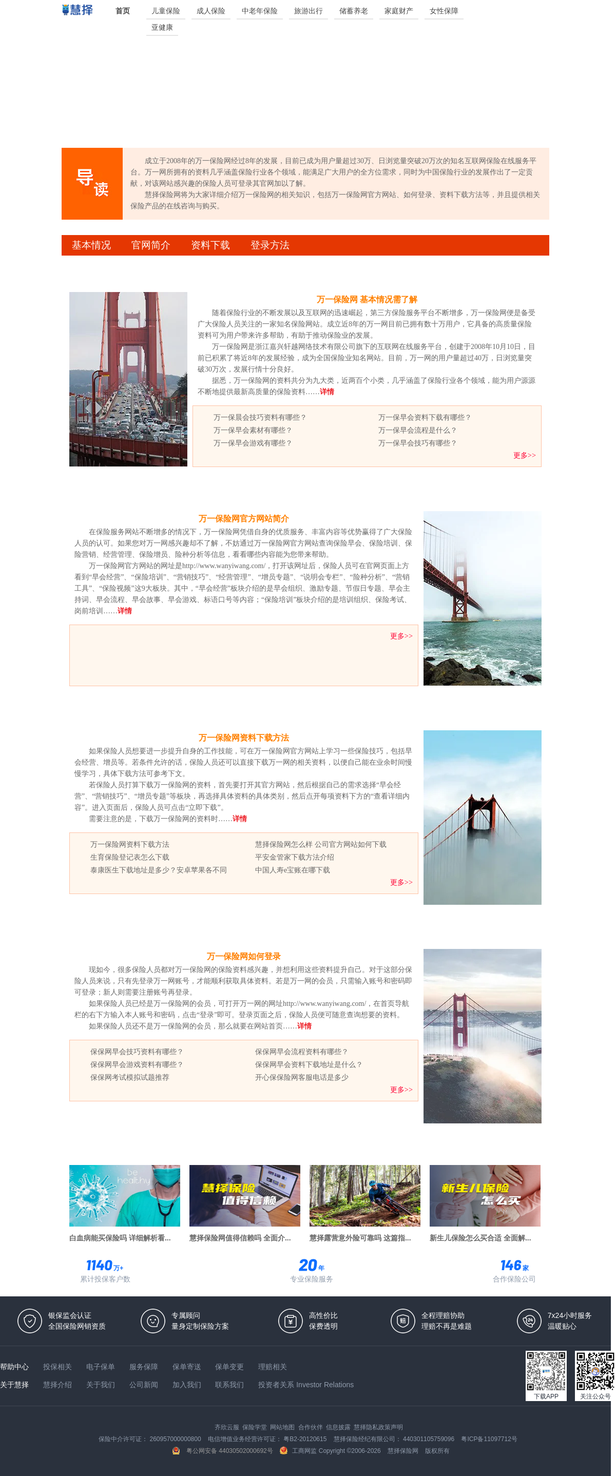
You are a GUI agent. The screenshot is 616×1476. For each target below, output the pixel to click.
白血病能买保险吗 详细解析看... (120, 1238)
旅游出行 (308, 11)
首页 (123, 11)
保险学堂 (255, 1427)
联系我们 (230, 1385)
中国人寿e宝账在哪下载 (292, 870)
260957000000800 (175, 1439)
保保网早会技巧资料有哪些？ (137, 1051)
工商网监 (299, 1450)
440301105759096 (429, 1439)
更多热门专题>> (519, 1149)
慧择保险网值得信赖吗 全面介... (240, 1238)
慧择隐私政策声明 (378, 1427)
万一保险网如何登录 (244, 956)
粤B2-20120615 (305, 1439)
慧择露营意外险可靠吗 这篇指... (360, 1238)
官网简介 (150, 245)
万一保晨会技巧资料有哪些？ (260, 417)
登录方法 (270, 245)
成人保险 (211, 11)
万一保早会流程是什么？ (417, 430)
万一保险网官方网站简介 (244, 518)
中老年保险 (260, 11)
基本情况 (91, 245)
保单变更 (230, 1367)
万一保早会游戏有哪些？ (253, 443)
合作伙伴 (311, 1427)
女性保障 (444, 11)
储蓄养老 (353, 11)
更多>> (524, 455)
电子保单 (101, 1367)
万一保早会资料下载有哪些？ (425, 417)
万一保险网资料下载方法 (244, 737)
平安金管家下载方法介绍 (294, 857)
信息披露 (339, 1427)
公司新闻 (144, 1385)
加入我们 (187, 1385)
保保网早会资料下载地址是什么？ (309, 1064)
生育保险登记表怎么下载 (129, 857)
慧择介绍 (58, 1385)
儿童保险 (165, 11)
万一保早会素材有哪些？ (253, 430)
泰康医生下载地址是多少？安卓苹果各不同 (158, 870)
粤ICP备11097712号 (489, 1439)
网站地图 (283, 1427)
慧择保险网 (404, 1450)
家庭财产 (398, 11)
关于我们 (101, 1385)
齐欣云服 (228, 1427)
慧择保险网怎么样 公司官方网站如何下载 (321, 844)
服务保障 (144, 1367)
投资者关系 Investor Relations (306, 1385)
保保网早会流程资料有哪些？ (302, 1051)
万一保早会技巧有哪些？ (417, 443)
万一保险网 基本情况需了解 (367, 299)
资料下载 (210, 245)
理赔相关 (272, 1367)
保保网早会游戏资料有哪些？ (137, 1064)
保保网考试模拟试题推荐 (129, 1077)
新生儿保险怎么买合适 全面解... (480, 1238)
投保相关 (58, 1367)
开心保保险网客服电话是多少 (302, 1077)
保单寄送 (187, 1367)
